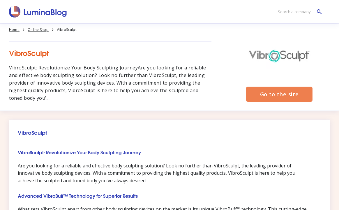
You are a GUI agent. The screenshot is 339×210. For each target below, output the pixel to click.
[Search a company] (298, 12)
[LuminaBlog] (38, 11)
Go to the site (279, 94)
